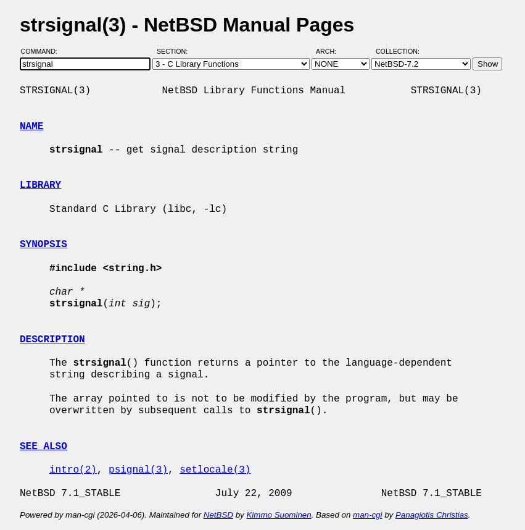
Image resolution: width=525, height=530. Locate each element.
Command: (43, 51)
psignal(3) (138, 470)
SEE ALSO (43, 446)
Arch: (331, 51)
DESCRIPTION (52, 340)
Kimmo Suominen (278, 514)
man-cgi (367, 514)
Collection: (398, 51)
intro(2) (73, 470)
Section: (175, 51)
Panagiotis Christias (431, 514)
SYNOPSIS (43, 244)
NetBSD (218, 514)
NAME (31, 126)
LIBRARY (40, 185)
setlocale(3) (215, 470)
